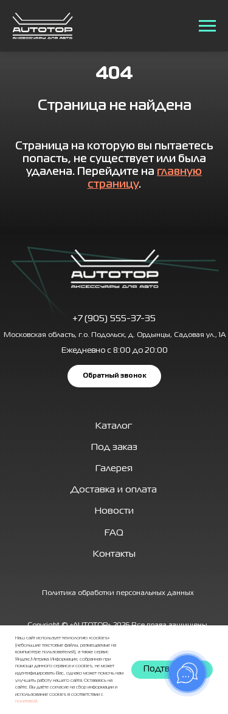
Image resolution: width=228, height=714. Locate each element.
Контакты (114, 554)
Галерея (114, 468)
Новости (114, 511)
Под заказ (114, 447)
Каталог (113, 426)
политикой (26, 701)
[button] (114, 376)
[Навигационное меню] (207, 26)
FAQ (114, 533)
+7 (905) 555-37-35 (114, 318)
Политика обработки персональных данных (118, 593)
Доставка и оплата (114, 490)
